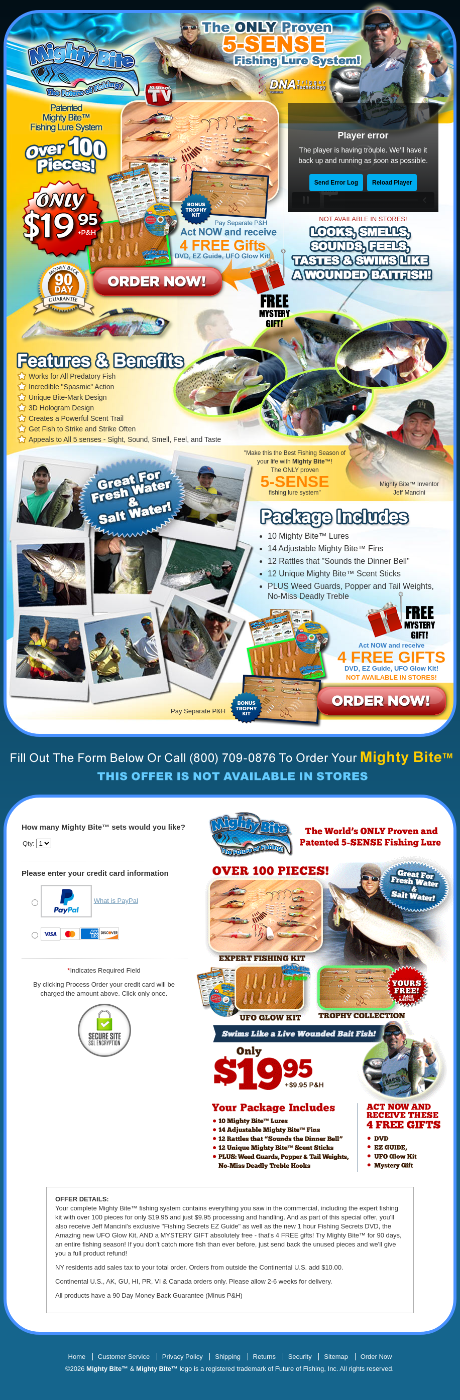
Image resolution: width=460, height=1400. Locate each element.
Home (77, 1356)
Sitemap (336, 1356)
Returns (264, 1356)
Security (300, 1356)
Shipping (228, 1356)
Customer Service (124, 1356)
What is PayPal (116, 900)
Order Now (376, 1356)
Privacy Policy (182, 1356)
